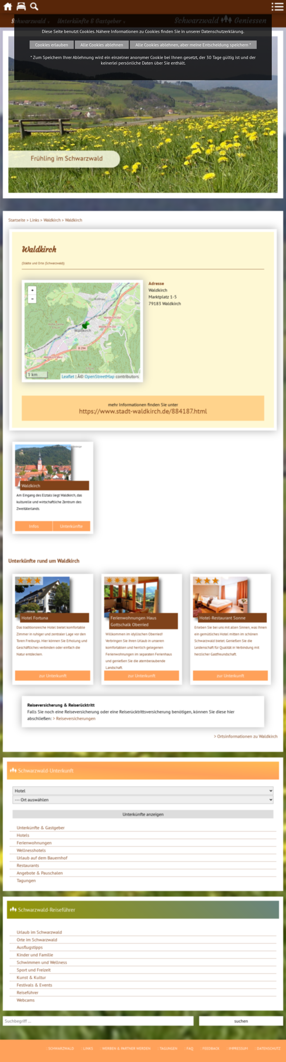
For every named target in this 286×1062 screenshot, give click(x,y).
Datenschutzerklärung (222, 31)
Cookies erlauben (51, 44)
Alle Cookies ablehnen (101, 44)
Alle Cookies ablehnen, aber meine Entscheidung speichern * (193, 44)
